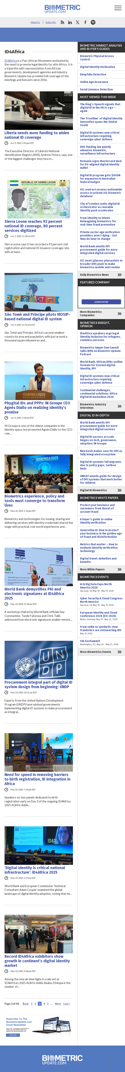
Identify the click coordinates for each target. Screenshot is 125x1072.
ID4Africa (11, 60)
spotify (93, 22)
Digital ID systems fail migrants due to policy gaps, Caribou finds (100, 465)
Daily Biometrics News (94, 274)
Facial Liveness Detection (96, 89)
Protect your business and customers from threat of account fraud (97, 508)
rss (62, 22)
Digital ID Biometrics (93, 490)
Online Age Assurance (94, 82)
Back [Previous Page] (26, 1003)
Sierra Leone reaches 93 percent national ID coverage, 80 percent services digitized (33, 226)
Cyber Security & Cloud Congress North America (101, 602)
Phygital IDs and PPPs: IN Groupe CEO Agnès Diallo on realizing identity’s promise (37, 407)
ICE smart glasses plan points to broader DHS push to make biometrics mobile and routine (101, 264)
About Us (35, 22)
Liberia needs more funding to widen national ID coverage (37, 135)
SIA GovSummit (101, 642)
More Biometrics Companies (91, 313)
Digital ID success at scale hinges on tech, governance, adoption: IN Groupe (98, 440)
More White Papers (92, 569)
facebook (85, 22)
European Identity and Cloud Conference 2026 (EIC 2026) (101, 616)
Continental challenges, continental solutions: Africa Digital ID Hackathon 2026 (98, 394)
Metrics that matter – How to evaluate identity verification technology (99, 548)
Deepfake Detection (93, 74)
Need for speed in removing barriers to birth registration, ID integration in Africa (37, 779)
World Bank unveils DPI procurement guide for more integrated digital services (99, 250)
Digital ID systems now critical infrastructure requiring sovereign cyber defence (99, 136)
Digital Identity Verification (97, 67)
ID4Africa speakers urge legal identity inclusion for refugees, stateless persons (100, 337)
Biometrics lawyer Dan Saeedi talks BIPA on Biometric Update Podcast (100, 351)
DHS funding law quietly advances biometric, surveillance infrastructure (97, 150)
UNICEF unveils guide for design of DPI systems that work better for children (101, 479)
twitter (77, 22)
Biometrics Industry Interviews (93, 406)
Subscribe (51, 22)
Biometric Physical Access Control (97, 57)
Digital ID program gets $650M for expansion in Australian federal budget (100, 179)
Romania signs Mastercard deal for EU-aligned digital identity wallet (100, 164)
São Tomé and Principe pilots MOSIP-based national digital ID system (37, 316)
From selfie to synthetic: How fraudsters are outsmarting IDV (101, 630)
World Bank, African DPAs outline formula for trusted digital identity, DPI (101, 365)
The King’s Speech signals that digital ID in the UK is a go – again (100, 108)
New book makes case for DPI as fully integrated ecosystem (101, 452)
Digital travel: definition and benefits (98, 560)
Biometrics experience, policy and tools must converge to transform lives (35, 501)
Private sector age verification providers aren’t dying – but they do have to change (100, 236)
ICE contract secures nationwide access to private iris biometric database (101, 193)
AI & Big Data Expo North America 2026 (101, 588)
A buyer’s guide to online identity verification (96, 521)
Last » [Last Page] (66, 1003)
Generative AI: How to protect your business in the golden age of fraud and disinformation (101, 534)
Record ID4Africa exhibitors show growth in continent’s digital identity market (37, 961)
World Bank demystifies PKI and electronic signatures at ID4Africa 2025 (34, 594)
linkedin (70, 22)
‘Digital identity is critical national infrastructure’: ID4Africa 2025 (35, 870)
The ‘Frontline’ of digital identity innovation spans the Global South (101, 122)
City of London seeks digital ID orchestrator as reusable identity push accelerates (100, 207)
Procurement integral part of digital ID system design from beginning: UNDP (38, 684)
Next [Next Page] (58, 1003)
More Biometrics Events (95, 652)
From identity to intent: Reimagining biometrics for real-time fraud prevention (98, 221)
